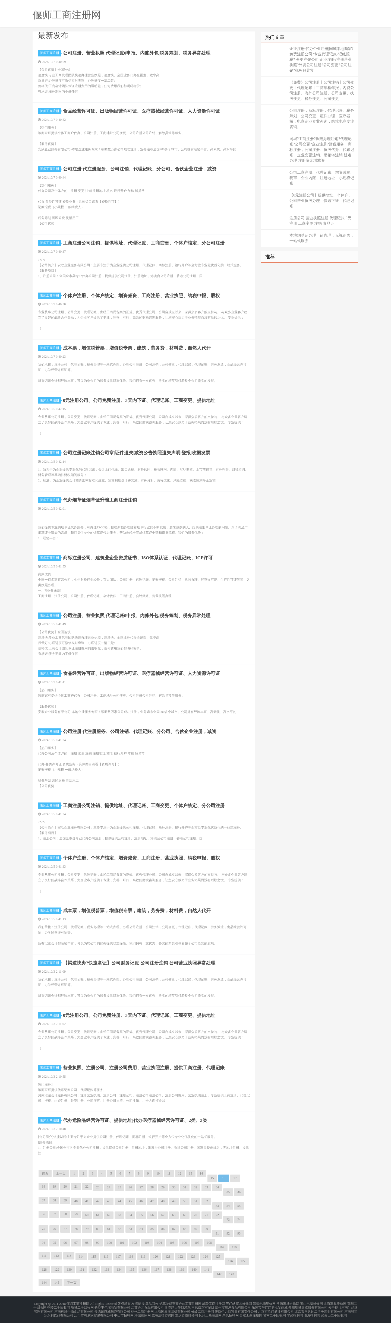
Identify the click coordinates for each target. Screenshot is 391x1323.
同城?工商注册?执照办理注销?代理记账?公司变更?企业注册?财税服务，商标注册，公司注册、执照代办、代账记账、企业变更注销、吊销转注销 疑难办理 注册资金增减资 (321, 150)
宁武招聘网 (295, 1313)
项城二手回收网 (82, 1307)
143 (231, 1274)
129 (56, 1269)
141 (206, 1269)
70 (195, 1215)
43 (108, 1201)
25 (119, 1187)
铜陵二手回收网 (58, 1307)
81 (108, 1229)
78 (76, 1229)
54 (228, 1206)
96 (65, 1243)
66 (152, 1215)
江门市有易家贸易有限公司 (93, 1313)
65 (141, 1215)
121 (168, 1256)
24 (108, 1187)
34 (217, 1187)
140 (194, 1269)
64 (130, 1215)
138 (169, 1269)
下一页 (72, 1282)
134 (119, 1269)
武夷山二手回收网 (334, 1313)
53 (217, 1206)
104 (159, 1243)
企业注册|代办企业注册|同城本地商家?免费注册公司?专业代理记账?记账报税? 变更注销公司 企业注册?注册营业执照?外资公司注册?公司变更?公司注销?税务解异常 (321, 59)
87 (173, 1229)
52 (206, 1201)
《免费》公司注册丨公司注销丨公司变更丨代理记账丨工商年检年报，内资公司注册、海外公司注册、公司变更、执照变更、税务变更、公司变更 (321, 90)
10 (158, 1173)
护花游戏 (165, 1303)
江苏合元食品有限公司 (147, 1307)
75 (43, 1229)
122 (180, 1256)
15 (212, 1178)
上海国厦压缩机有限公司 (172, 1310)
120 (155, 1256)
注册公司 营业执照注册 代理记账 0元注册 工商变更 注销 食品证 (320, 221)
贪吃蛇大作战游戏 (178, 1307)
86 (163, 1229)
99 (97, 1243)
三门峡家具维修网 (239, 1303)
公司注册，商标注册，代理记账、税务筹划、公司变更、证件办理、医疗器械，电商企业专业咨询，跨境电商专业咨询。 (321, 119)
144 (44, 1282)
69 (184, 1215)
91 (217, 1233)
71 (206, 1215)
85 (152, 1229)
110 (234, 1247)
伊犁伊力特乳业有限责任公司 (236, 1310)
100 (109, 1243)
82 (119, 1229)
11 (169, 1173)
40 (76, 1201)
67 (163, 1215)
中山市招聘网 (124, 1313)
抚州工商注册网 (210, 1313)
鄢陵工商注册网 (213, 1303)
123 (193, 1256)
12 (179, 1173)
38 (54, 1200)
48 (163, 1201)
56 (43, 1214)
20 (65, 1186)
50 (184, 1201)
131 (81, 1269)
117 (118, 1256)
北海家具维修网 (335, 1303)
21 (76, 1186)
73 (228, 1220)
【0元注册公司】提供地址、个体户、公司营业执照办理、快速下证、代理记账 (321, 200)
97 (76, 1243)
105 (171, 1243)
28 (152, 1187)
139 (181, 1269)
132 (94, 1269)
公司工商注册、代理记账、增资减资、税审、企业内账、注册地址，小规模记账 (321, 177)
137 (156, 1269)
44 (119, 1201)
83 (130, 1229)
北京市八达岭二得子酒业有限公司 (319, 1310)
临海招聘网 (312, 1313)
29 (163, 1187)
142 (219, 1274)
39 (65, 1200)
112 (56, 1256)
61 (97, 1215)
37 (43, 1200)
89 (195, 1229)
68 (173, 1215)
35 (228, 1192)
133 (106, 1269)
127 (243, 1261)
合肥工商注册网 (250, 1313)
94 (43, 1243)
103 (146, 1243)
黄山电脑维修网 (311, 1303)
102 (134, 1243)
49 (173, 1201)
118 (130, 1256)
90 (206, 1229)
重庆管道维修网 (186, 1313)
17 (235, 1178)
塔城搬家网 (142, 1313)
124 (205, 1256)
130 (69, 1269)
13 (190, 1173)
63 (119, 1215)
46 (141, 1201)
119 (143, 1256)
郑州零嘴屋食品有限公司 (233, 1307)
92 (228, 1233)
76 (54, 1229)
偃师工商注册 (50, 53)
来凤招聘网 (230, 1313)
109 (221, 1247)
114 (81, 1256)
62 (108, 1215)
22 (87, 1186)
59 (76, 1214)
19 (54, 1186)
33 (206, 1187)
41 (87, 1201)
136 (144, 1269)
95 (54, 1243)
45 (130, 1201)
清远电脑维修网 (264, 1303)
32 (195, 1187)
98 (87, 1243)
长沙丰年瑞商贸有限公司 (112, 1307)
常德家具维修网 (287, 1303)
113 (69, 1256)
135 (131, 1269)
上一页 (61, 1173)
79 (87, 1229)
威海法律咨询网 (163, 1313)
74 (239, 1220)
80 (97, 1229)
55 (239, 1206)
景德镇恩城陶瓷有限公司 (112, 1310)
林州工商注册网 (142, 1310)
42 (97, 1201)
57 (54, 1214)
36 (239, 1192)
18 (43, 1186)
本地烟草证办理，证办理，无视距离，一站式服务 (321, 238)
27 (141, 1187)
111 (44, 1256)
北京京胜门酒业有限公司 (276, 1310)
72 (217, 1215)
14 (201, 1173)
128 (44, 1269)
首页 (45, 1173)
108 (209, 1243)
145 (56, 1282)
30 (173, 1187)
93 (239, 1233)
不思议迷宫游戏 (202, 1307)
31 (184, 1187)
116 (105, 1256)
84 (141, 1229)
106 (184, 1243)
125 (218, 1256)
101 (121, 1243)
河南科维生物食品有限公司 (73, 1310)
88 (184, 1229)
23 (97, 1187)
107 (196, 1243)
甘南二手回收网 (274, 1313)
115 (93, 1256)
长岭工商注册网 (202, 1310)
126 (230, 1261)
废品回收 (151, 1303)
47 (152, 1201)
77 (65, 1229)
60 (87, 1215)
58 (65, 1214)
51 (195, 1201)
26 (130, 1187)
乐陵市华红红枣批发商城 (270, 1307)
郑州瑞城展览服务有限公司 (307, 1307)
